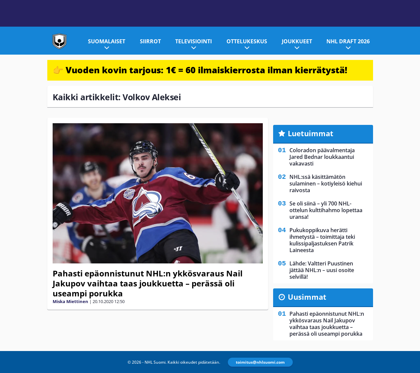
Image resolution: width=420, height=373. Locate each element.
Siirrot (150, 41)
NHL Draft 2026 (348, 41)
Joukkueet (297, 41)
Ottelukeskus (246, 41)
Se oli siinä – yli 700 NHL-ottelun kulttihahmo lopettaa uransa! (325, 210)
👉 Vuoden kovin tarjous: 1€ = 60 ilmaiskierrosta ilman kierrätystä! (200, 70)
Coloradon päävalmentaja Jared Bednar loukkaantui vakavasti (322, 157)
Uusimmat (307, 297)
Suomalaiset (106, 41)
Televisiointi (193, 41)
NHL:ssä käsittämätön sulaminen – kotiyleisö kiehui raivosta (325, 183)
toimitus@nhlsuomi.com (260, 362)
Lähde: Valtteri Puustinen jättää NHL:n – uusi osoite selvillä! (321, 270)
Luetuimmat (310, 133)
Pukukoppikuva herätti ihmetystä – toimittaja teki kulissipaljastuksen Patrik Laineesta (322, 240)
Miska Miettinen (70, 301)
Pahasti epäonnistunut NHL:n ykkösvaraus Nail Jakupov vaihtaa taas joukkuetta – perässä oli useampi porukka (147, 283)
